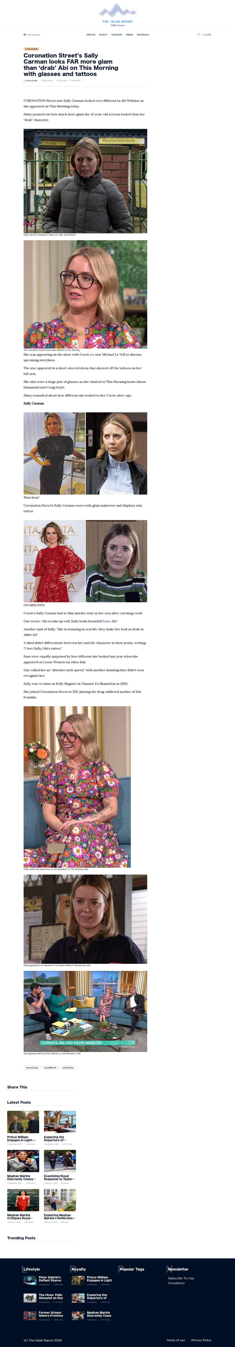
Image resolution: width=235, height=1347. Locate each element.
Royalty (103, 35)
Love (107, 621)
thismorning (32, 1067)
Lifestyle (90, 35)
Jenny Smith (31, 80)
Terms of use (175, 1340)
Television (116, 35)
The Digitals (143, 35)
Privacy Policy (201, 1340)
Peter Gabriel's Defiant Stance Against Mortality (52, 1280)
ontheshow (68, 1067)
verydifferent (50, 1067)
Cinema (129, 35)
